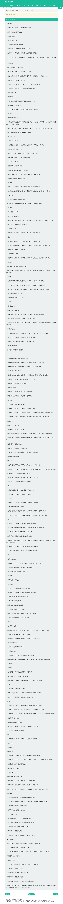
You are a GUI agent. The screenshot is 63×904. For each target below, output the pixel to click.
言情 (32, 5)
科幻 (45, 5)
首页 (7, 10)
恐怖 (50, 5)
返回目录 (31, 894)
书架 (18, 5)
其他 (54, 5)
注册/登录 (10, 5)
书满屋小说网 (9, 2)
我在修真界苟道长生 (14, 10)
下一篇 (55, 894)
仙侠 (28, 5)
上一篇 (7, 894)
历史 (37, 5)
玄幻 (24, 5)
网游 (41, 5)
